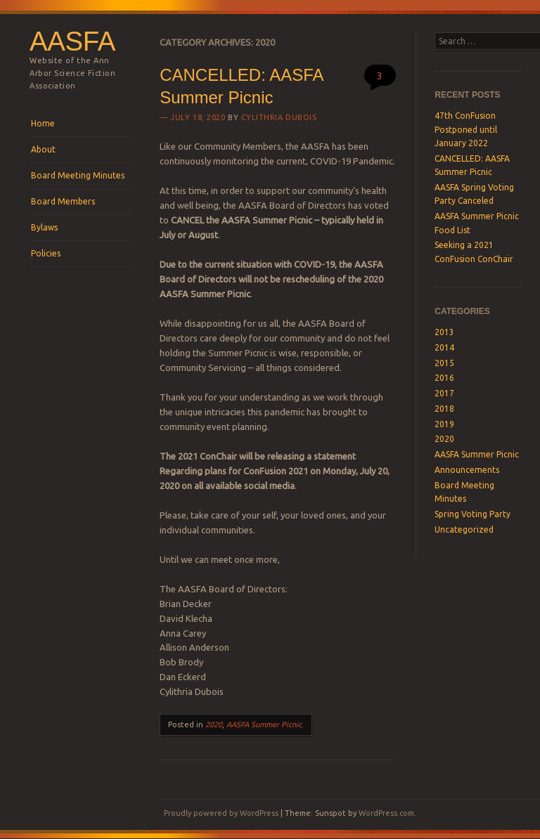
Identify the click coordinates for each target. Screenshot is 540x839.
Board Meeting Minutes (77, 175)
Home (43, 123)
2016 (444, 377)
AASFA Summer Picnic (264, 724)
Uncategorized (464, 529)
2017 (444, 393)
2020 (213, 724)
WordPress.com (386, 813)
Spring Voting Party (472, 514)
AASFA (72, 41)
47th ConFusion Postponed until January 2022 (466, 129)
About (43, 149)
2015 (444, 363)
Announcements (467, 469)
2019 (444, 424)
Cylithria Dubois (279, 117)
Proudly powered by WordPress (221, 813)
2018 (444, 408)
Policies (45, 253)
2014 (444, 347)
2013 (444, 332)
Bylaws (44, 227)
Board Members (63, 201)
